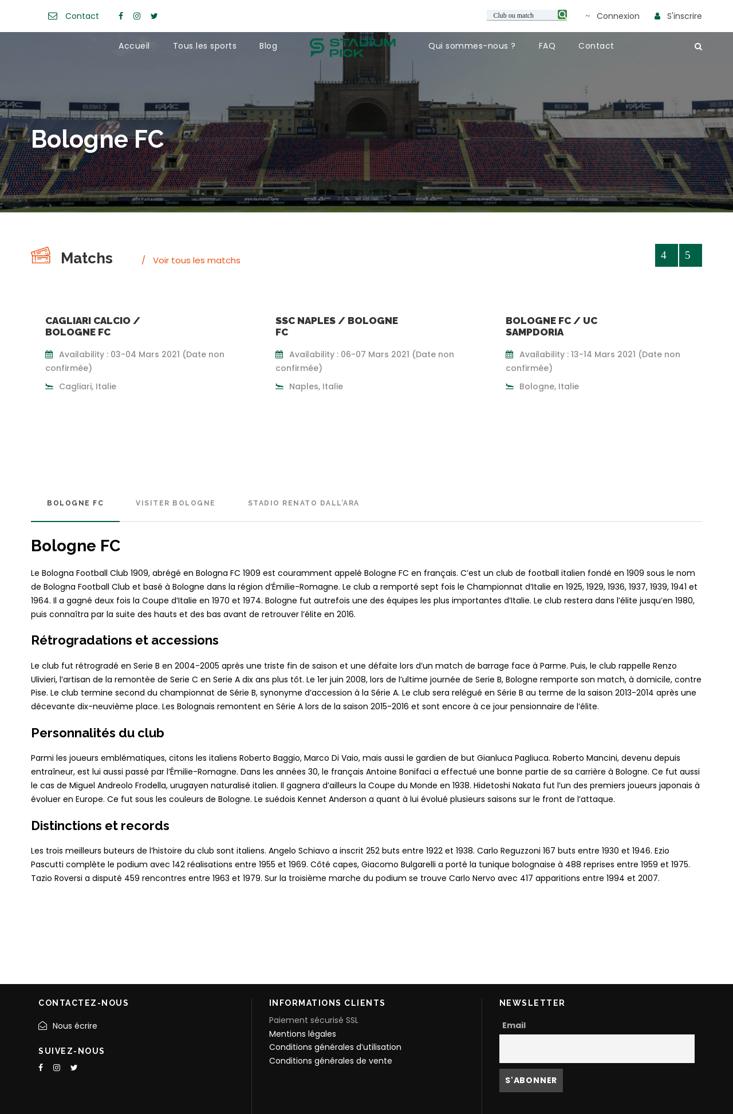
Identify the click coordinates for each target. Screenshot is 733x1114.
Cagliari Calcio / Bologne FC (92, 326)
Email (514, 1025)
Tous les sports (205, 46)
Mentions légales (302, 1034)
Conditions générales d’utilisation (335, 1047)
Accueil (134, 46)
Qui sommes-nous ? (472, 46)
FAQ (547, 46)
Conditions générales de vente (330, 1060)
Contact (82, 16)
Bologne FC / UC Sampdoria (551, 326)
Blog (268, 46)
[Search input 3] (527, 15)
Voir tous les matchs (197, 260)
